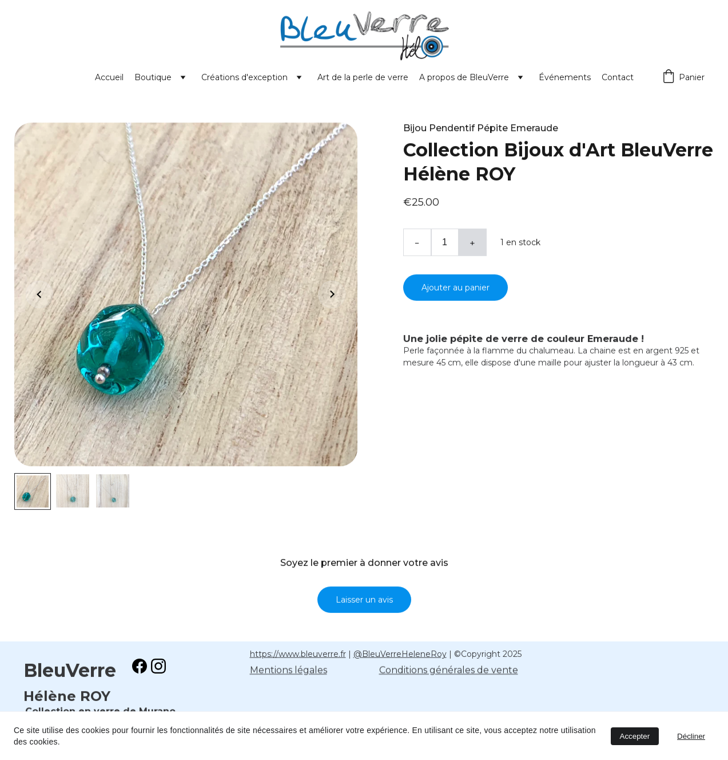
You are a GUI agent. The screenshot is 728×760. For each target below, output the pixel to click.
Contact (618, 77)
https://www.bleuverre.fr (298, 654)
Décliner (691, 736)
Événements (565, 77)
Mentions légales (288, 671)
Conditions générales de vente (448, 671)
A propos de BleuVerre (464, 77)
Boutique (153, 77)
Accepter (635, 736)
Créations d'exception (244, 77)
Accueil (109, 77)
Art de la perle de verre (362, 77)
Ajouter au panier (455, 293)
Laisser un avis (364, 605)
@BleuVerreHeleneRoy (400, 654)
